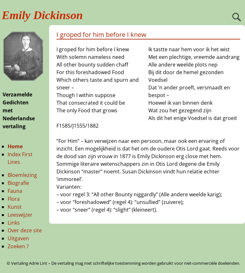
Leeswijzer (20, 214)
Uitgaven (18, 238)
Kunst (15, 206)
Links (14, 222)
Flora (14, 198)
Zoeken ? (18, 246)
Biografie (18, 182)
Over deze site (25, 230)
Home (15, 146)
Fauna (15, 190)
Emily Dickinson (42, 15)
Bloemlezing (22, 175)
